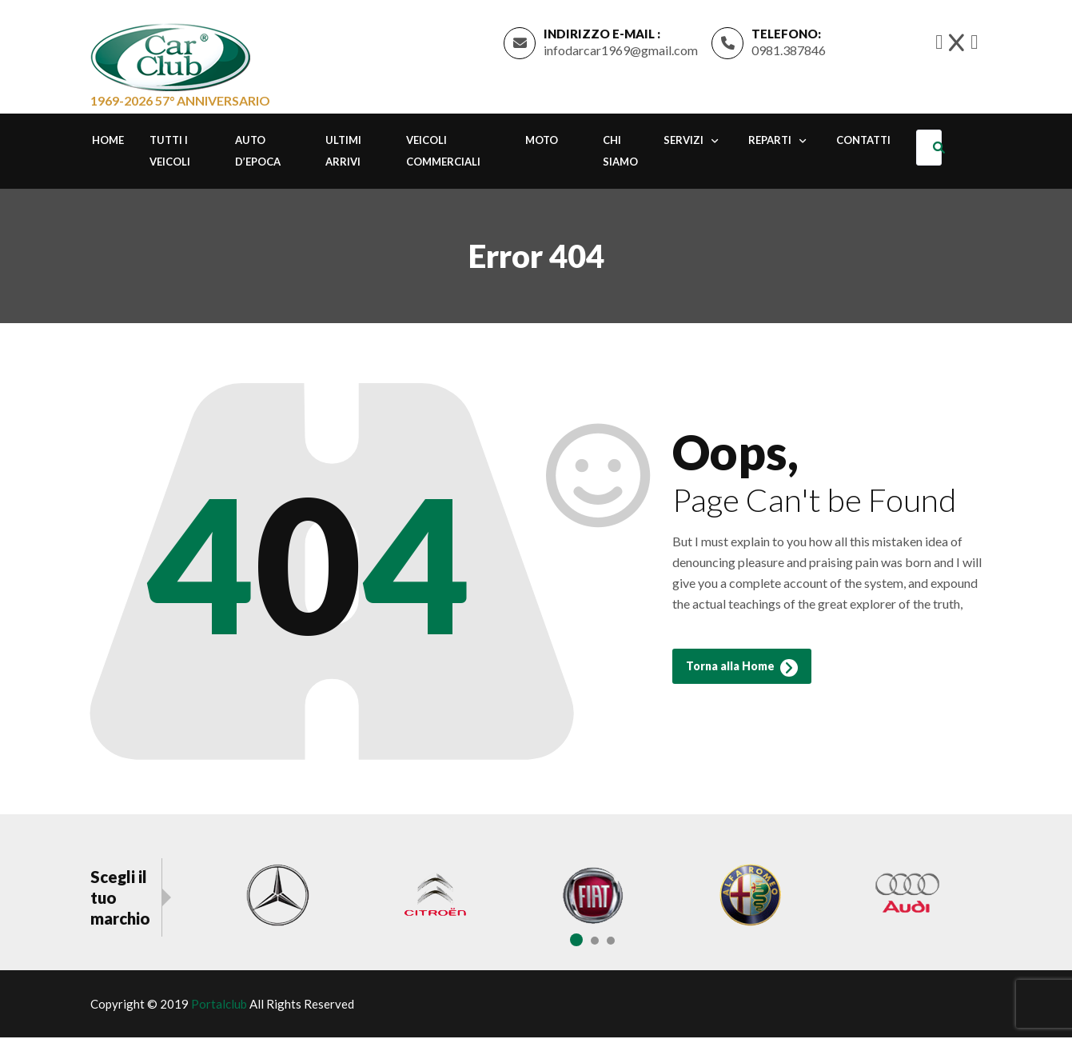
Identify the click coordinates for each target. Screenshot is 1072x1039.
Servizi (683, 142)
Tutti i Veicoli (169, 153)
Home (108, 142)
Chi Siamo (620, 153)
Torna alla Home (742, 672)
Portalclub (219, 1005)
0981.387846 (788, 50)
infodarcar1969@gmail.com (621, 50)
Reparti (769, 142)
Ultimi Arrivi (343, 153)
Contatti (863, 142)
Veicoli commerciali (443, 153)
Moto (541, 142)
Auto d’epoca (258, 153)
